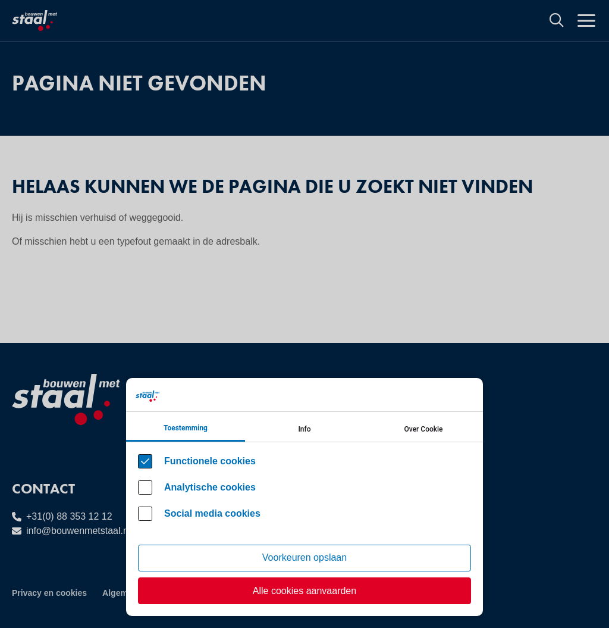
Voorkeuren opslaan (304, 557)
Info (304, 429)
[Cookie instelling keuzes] (304, 497)
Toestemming (186, 428)
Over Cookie (423, 429)
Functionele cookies (210, 461)
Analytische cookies (210, 487)
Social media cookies (212, 513)
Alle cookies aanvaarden (304, 591)
